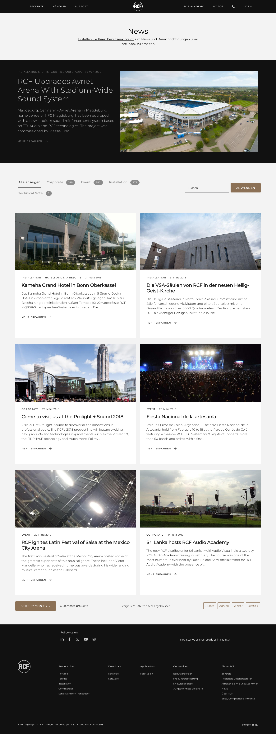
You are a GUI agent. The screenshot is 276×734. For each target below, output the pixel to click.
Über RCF (227, 693)
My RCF (218, 6)
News (225, 688)
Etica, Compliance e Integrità (238, 698)
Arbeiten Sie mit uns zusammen (240, 683)
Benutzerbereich (182, 673)
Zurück (224, 605)
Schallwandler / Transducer (74, 693)
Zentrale (226, 673)
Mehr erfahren (30, 141)
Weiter (238, 605)
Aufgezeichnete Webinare (188, 688)
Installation (64, 683)
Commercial (65, 688)
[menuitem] (59, 6)
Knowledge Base (183, 683)
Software (113, 678)
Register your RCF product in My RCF (205, 639)
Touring (62, 678)
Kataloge (113, 673)
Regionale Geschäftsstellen (237, 678)
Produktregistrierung (185, 678)
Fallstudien (146, 673)
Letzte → (253, 605)
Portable (63, 673)
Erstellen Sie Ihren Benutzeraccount (106, 39)
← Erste (209, 605)
